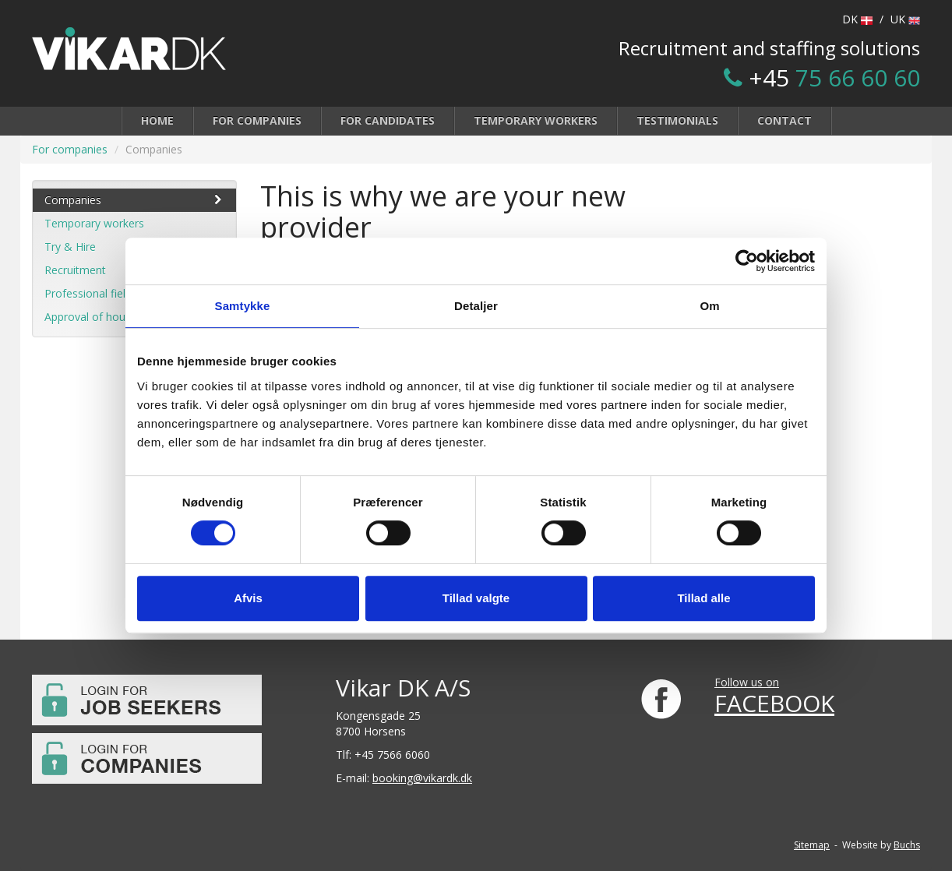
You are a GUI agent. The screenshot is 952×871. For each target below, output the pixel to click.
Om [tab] (709, 305)
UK (905, 19)
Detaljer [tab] (476, 305)
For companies (257, 120)
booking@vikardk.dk (422, 777)
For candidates (387, 120)
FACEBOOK (774, 703)
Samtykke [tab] (242, 305)
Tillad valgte (476, 598)
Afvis (248, 598)
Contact (784, 120)
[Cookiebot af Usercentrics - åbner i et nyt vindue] (747, 261)
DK (857, 19)
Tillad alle (703, 598)
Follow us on (746, 682)
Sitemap (812, 845)
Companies (134, 199)
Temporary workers (536, 120)
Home (157, 120)
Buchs (907, 845)
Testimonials (677, 120)
